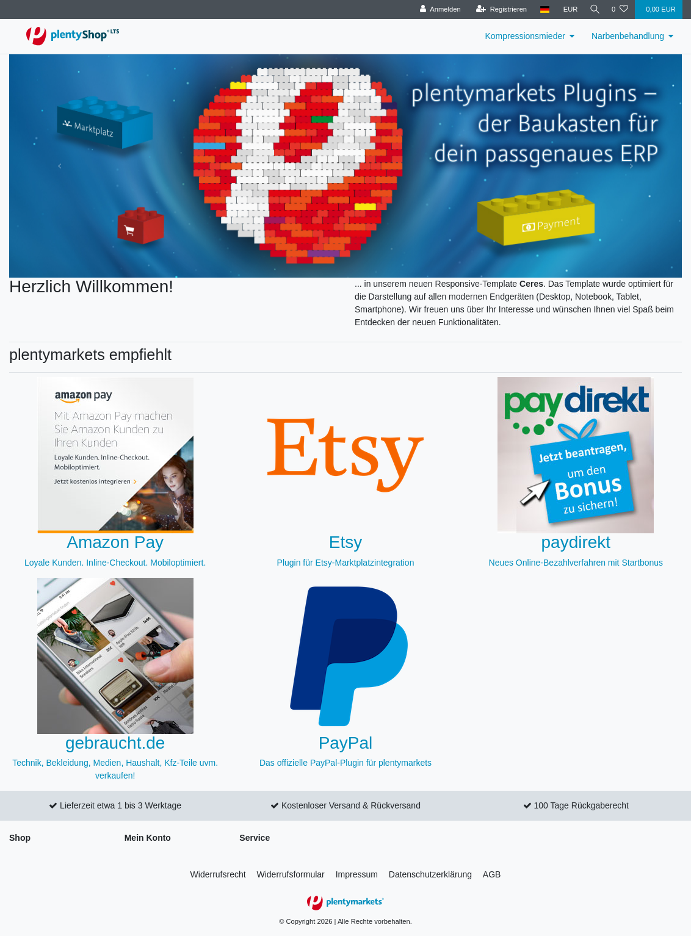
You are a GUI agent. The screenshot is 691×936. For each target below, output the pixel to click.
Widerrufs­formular (291, 874)
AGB (492, 874)
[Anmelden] (436, 9)
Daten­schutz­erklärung (430, 874)
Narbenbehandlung (628, 36)
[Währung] (566, 9)
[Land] (541, 9)
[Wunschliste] (620, 9)
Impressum (357, 874)
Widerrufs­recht (218, 874)
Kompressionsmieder (525, 36)
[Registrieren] (497, 9)
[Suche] (593, 9)
